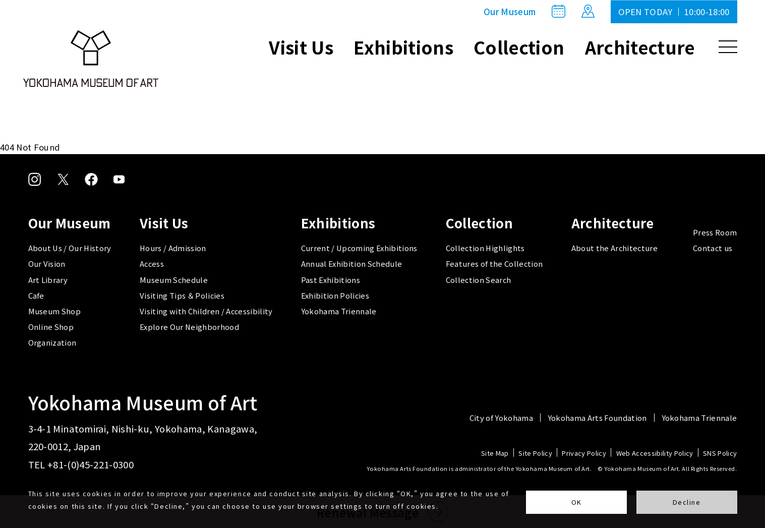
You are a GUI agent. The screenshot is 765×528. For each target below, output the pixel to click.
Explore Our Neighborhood (189, 326)
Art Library (48, 279)
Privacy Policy (584, 453)
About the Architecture (614, 248)
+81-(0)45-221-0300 (90, 464)
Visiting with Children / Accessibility (206, 311)
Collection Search (478, 279)
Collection (519, 47)
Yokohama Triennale (339, 311)
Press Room (715, 232)
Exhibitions (403, 47)
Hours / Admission (173, 248)
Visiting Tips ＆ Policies (182, 295)
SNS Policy (720, 453)
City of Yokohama (501, 418)
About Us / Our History (69, 248)
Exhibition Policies (335, 295)
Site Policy (535, 453)
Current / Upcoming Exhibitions (359, 248)
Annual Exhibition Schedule (351, 263)
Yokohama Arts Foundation (597, 418)
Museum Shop (54, 311)
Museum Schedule (174, 279)
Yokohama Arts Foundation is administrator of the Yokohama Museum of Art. (479, 468)
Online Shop (51, 326)
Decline (687, 502)
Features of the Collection (494, 263)
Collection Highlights (485, 248)
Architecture (640, 47)
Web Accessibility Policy (654, 453)
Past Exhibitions (330, 279)
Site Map (495, 453)
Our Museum (510, 12)
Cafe (36, 295)
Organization (52, 342)
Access (152, 263)
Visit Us (301, 47)
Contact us (712, 248)
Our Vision (47, 263)
